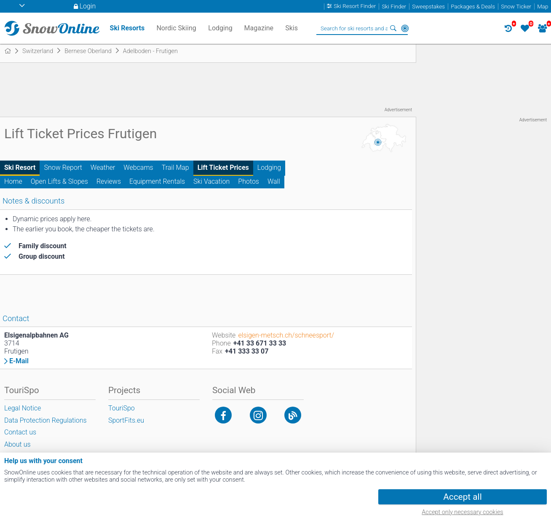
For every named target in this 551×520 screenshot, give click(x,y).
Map (542, 6)
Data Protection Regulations (45, 420)
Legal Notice (22, 408)
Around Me (404, 28)
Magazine (259, 28)
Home (13, 181)
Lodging (269, 168)
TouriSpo (121, 408)
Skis (291, 28)
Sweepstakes (428, 6)
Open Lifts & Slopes (59, 181)
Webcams (138, 168)
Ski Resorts (127, 28)
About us (17, 444)
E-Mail (19, 361)
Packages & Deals (473, 6)
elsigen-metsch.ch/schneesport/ (286, 335)
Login (88, 6)
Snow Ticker (516, 6)
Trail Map (175, 168)
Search (393, 28)
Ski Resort (19, 168)
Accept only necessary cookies (462, 512)
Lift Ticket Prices (223, 168)
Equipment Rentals (157, 181)
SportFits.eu (126, 420)
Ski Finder (394, 6)
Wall (273, 181)
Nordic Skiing (176, 28)
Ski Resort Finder (355, 6)
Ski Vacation (211, 181)
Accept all (462, 497)
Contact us (20, 432)
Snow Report (63, 168)
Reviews (108, 181)
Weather (103, 168)
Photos (248, 181)
